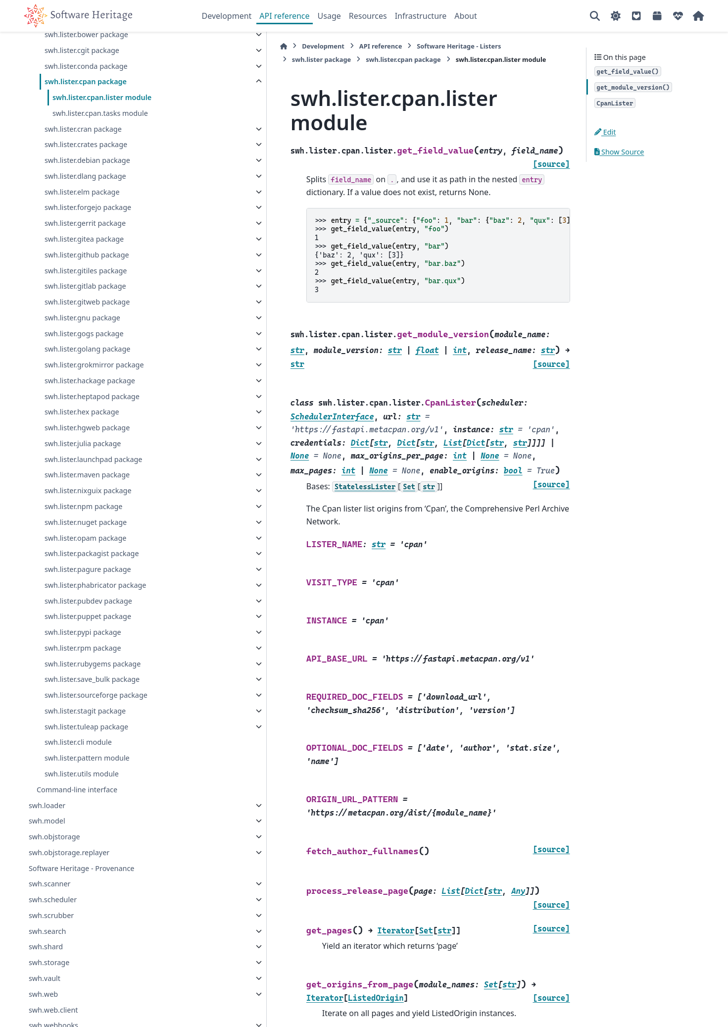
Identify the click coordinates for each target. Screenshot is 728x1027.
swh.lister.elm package (82, 215)
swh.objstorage (54, 860)
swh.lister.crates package (86, 168)
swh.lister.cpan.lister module (101, 121)
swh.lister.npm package (84, 530)
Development (227, 15)
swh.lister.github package (87, 278)
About (465, 15)
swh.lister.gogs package (84, 356)
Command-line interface (77, 813)
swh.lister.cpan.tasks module (100, 136)
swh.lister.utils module (82, 797)
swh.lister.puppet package (88, 640)
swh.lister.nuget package (86, 545)
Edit (605, 132)
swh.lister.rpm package (83, 671)
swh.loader (47, 828)
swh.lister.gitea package (84, 262)
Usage (329, 15)
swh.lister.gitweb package (87, 325)
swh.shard (46, 970)
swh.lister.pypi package (83, 656)
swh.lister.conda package (86, 89)
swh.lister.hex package (82, 435)
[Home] (206, 46)
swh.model (47, 844)
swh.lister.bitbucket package (92, 42)
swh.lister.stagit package (85, 734)
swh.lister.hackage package (90, 404)
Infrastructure (421, 15)
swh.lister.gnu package (82, 341)
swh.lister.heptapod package (92, 419)
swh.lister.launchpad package (94, 482)
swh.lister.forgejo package (88, 231)
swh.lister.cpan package (86, 105)
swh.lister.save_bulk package (92, 703)
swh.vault (44, 1002)
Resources (368, 15)
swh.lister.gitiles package (86, 294)
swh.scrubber (51, 938)
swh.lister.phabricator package (95, 608)
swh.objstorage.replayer (69, 875)
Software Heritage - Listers (382, 46)
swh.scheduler (53, 923)
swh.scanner (50, 907)
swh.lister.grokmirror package (94, 388)
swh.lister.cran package (83, 152)
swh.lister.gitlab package (85, 309)
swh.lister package (468, 46)
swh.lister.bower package (86, 58)
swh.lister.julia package (83, 466)
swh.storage (49, 986)
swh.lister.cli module (78, 765)
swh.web (43, 1017)
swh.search (47, 954)
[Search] (595, 15)
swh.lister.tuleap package (86, 750)
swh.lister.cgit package (82, 73)
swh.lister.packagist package (92, 577)
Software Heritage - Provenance (82, 891)
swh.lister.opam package (85, 561)
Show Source (619, 151)
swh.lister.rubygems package (93, 687)
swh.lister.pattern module (87, 781)
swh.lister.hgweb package (87, 451)
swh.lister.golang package (87, 372)
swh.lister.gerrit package (85, 247)
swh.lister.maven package (87, 498)
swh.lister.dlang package (85, 199)
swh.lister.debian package (87, 184)
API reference (284, 15)
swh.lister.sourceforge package (96, 718)
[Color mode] (616, 15)
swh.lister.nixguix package (88, 514)
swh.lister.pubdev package (88, 624)
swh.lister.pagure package (88, 593)
